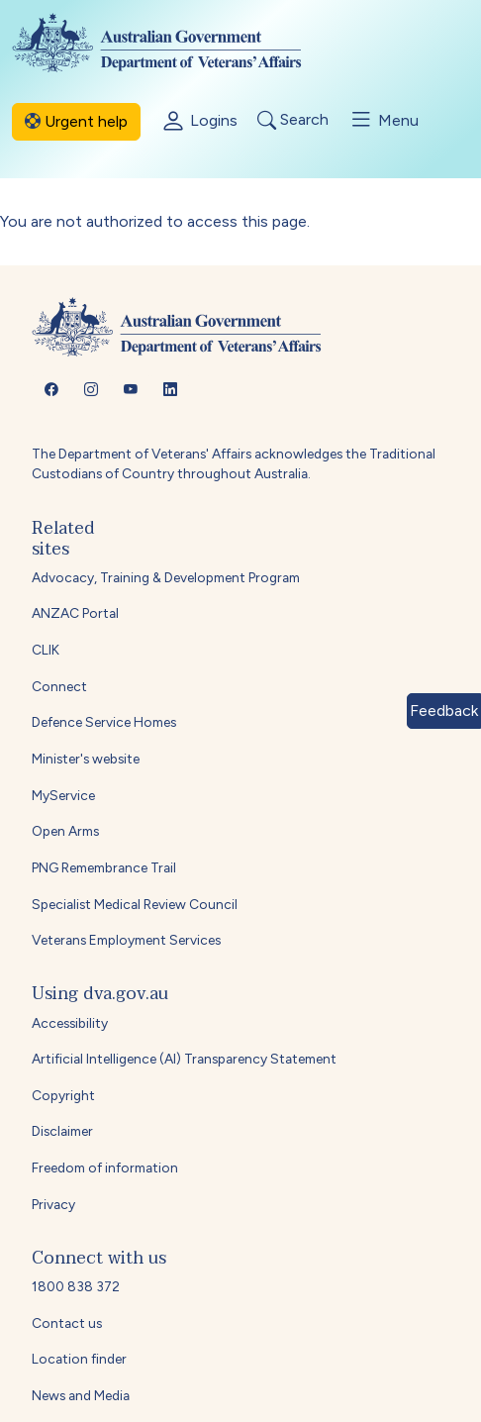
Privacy (53, 1204)
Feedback (444, 710)
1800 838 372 (76, 1286)
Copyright (63, 1095)
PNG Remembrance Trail (104, 867)
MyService (63, 795)
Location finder (79, 1359)
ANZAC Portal (75, 613)
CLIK (45, 650)
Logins (199, 122)
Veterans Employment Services (126, 940)
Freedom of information (105, 1167)
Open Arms (65, 831)
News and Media (81, 1395)
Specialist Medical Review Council (135, 904)
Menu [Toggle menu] (383, 120)
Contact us (67, 1323)
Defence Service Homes (104, 722)
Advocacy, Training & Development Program (166, 577)
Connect (59, 686)
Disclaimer (62, 1131)
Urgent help (76, 121)
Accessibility (70, 1023)
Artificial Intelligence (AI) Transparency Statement (184, 1058)
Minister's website (86, 758)
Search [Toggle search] (293, 120)
